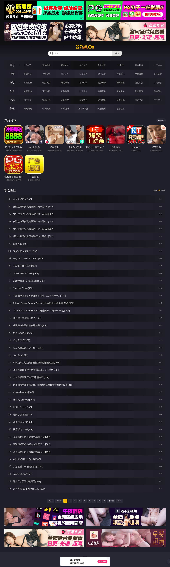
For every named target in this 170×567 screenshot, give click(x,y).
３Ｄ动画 (83, 74)
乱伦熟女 (139, 82)
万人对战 (65, 65)
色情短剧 (121, 108)
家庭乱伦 (46, 100)
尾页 (119, 500)
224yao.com (85, 47)
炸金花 (121, 65)
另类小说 (121, 100)
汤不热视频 (83, 108)
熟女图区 (139, 91)
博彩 (12, 65)
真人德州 (46, 65)
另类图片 (158, 91)
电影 (12, 82)
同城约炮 (28, 108)
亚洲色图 (46, 91)
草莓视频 (65, 108)
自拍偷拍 (46, 74)
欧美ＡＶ (65, 74)
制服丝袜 (102, 82)
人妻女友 (65, 100)
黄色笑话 (139, 100)
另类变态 (158, 82)
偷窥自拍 (28, 91)
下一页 (111, 500)
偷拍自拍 (46, 82)
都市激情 (28, 100)
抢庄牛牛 (158, 65)
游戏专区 (83, 65)
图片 (12, 91)
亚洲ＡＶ (28, 74)
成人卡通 (65, 82)
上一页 (58, 500)
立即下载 (102, 561)
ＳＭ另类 (158, 74)
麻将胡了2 (102, 65)
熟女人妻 (102, 74)
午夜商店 (46, 108)
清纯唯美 (121, 91)
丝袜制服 (121, 74)
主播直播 (139, 74)
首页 (50, 500)
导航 (12, 108)
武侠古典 (83, 100)
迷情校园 (102, 100)
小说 (12, 100)
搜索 (117, 53)
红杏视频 (102, 108)
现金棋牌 (139, 65)
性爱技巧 (158, 100)
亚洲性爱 (28, 82)
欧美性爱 (83, 82)
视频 (12, 74)
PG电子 (27, 65)
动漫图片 (83, 91)
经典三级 (121, 82)
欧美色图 (65, 91)
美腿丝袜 (102, 91)
